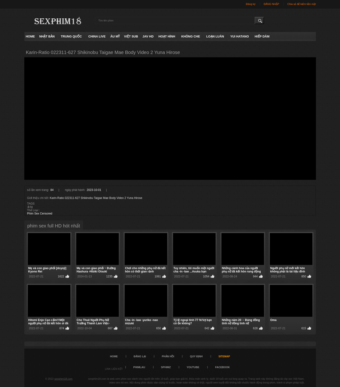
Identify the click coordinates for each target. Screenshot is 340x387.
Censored (46, 213)
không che (190, 36)
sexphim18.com (63, 378)
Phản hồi (168, 356)
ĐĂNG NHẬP (271, 4)
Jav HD (148, 36)
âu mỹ (115, 36)
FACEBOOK (222, 367)
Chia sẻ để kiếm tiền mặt (301, 4)
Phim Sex (33, 213)
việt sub (131, 36)
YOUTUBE (193, 367)
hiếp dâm (262, 36)
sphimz (166, 367)
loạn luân (215, 36)
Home (30, 36)
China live (97, 36)
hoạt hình (166, 36)
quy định (196, 356)
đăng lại (140, 356)
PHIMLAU (139, 367)
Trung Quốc (71, 36)
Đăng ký (250, 4)
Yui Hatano (239, 36)
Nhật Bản (47, 36)
